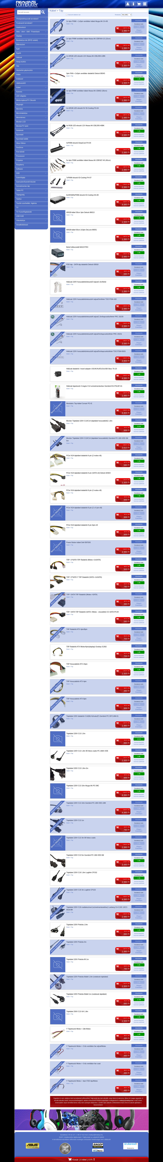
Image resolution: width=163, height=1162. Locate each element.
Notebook (31, 130)
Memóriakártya (31, 113)
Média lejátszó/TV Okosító (26, 100)
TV (17, 207)
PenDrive (19, 147)
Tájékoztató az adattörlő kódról (93, 1137)
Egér (31, 49)
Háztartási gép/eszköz (24, 70)
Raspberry (20, 165)
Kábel (31, 87)
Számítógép (20, 177)
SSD (31, 173)
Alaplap (31, 36)
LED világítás (21, 96)
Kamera (31, 92)
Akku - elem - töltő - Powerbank (31, 32)
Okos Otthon (21, 143)
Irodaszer (19, 79)
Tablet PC (31, 190)
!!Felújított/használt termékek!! (31, 19)
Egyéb (18, 53)
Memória (31, 109)
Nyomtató (19, 135)
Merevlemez (31, 117)
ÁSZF (61, 1137)
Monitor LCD (21, 122)
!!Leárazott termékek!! (24, 23)
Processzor (31, 156)
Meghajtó (31, 104)
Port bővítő (20, 152)
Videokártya (31, 220)
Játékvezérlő (31, 83)
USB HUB (20, 216)
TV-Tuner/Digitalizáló (24, 212)
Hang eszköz (31, 62)
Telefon (31, 199)
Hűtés (31, 74)
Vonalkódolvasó (22, 225)
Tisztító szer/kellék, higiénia (26, 203)
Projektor (19, 160)
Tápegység (20, 195)
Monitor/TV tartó (22, 126)
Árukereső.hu (130, 1148)
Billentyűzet (31, 44)
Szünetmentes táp (23, 186)
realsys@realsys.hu (96, 1135)
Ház (31, 66)
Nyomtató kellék (31, 139)
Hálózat (31, 57)
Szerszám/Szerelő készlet (26, 182)
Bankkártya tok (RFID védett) (27, 40)
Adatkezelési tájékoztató (72, 1137)
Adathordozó (21, 27)
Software (19, 169)
